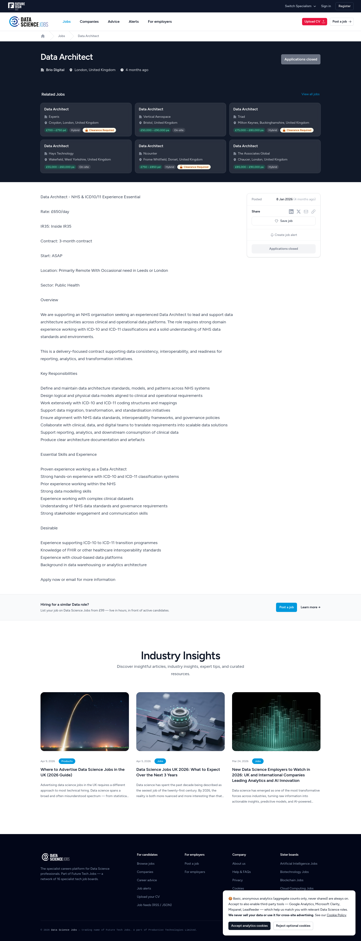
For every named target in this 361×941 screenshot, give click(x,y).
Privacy (237, 880)
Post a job (342, 21)
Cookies (238, 888)
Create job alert (283, 235)
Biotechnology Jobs (294, 872)
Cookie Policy (336, 915)
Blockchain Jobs (291, 880)
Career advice (147, 880)
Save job (284, 221)
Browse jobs (145, 864)
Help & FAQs (241, 872)
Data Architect (88, 36)
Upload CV (314, 21)
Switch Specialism (301, 6)
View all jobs (311, 94)
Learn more (310, 607)
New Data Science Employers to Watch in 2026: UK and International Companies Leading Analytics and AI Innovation (271, 775)
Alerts (134, 21)
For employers (160, 21)
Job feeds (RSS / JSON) (154, 905)
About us (238, 864)
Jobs (67, 21)
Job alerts (144, 888)
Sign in (326, 6)
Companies (89, 21)
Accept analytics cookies (249, 926)
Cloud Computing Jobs (297, 888)
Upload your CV (148, 897)
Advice (114, 21)
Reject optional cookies (293, 926)
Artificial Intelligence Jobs (298, 864)
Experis (54, 117)
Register (344, 6)
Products (67, 761)
